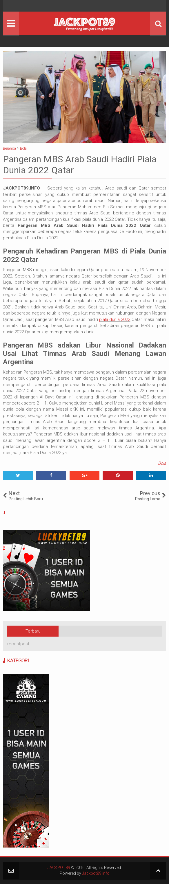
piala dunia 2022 (114, 319)
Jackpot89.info (96, 873)
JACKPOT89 (59, 867)
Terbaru (33, 631)
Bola (162, 463)
